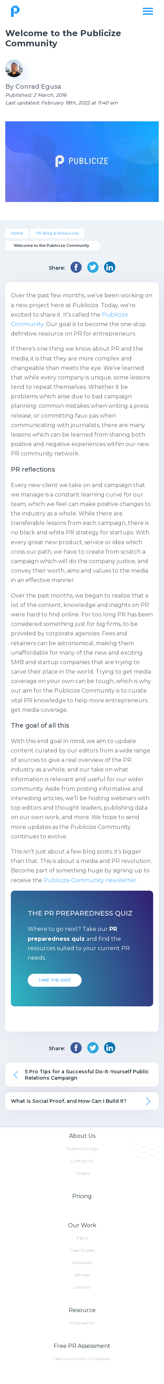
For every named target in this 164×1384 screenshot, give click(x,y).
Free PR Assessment (82, 1346)
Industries (82, 1262)
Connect (82, 1287)
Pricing (82, 1196)
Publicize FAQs (82, 1148)
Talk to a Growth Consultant (82, 1358)
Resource (82, 1310)
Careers (82, 1173)
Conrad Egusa (38, 86)
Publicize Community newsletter (90, 880)
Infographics (82, 1322)
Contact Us (82, 1160)
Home (17, 233)
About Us (82, 1136)
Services (82, 1274)
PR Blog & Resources (57, 233)
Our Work (82, 1225)
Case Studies (82, 1250)
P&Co (82, 1238)
